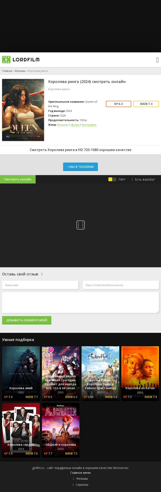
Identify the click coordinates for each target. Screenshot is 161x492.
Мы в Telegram (80, 167)
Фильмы (20, 71)
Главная (7, 71)
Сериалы (82, 485)
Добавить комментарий (26, 320)
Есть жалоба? (143, 179)
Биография (89, 125)
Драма (75, 125)
